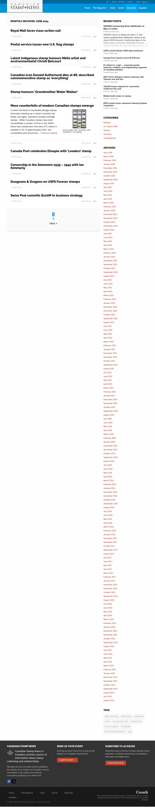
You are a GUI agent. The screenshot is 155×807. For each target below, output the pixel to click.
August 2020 (108, 415)
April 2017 (107, 569)
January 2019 (109, 488)
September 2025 (110, 180)
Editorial (106, 123)
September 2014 (110, 689)
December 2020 (110, 399)
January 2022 (109, 349)
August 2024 (108, 230)
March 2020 (108, 434)
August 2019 (108, 461)
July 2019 (107, 465)
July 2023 (107, 280)
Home (87, 8)
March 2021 (108, 388)
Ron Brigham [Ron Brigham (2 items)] (125, 727)
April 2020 (107, 430)
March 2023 (108, 295)
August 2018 (108, 507)
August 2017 (108, 554)
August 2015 (108, 646)
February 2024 (109, 253)
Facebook (9, 782)
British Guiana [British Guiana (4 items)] (126, 716)
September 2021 (110, 365)
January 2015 (109, 673)
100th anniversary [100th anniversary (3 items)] (111, 716)
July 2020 (107, 419)
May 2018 (107, 519)
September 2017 (110, 550)
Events (121, 8)
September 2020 (110, 411)
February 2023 (109, 299)
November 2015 (110, 635)
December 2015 (110, 631)
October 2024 (109, 222)
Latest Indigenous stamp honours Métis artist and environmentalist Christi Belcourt (48, 59)
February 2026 (109, 160)
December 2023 (110, 261)
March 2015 (108, 666)
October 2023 (109, 268)
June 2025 (108, 191)
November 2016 (110, 589)
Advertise (121, 2)
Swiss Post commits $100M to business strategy (47, 195)
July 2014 (107, 697)
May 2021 (107, 380)
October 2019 (109, 453)
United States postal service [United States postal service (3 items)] (115, 732)
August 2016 (108, 600)
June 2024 (108, 237)
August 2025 (108, 183)
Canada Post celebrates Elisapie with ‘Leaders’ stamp (51, 151)
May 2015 (107, 658)
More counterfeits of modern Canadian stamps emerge (52, 105)
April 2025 (107, 199)
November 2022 (110, 311)
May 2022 (107, 334)
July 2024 (107, 234)
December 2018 (110, 492)
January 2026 (109, 164)
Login (138, 2)
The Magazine (99, 8)
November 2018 (110, 496)
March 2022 (108, 342)
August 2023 (108, 276)
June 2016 (108, 608)
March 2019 (108, 480)
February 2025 (109, 207)
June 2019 (108, 469)
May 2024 (107, 241)
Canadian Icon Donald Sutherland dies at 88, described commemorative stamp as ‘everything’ (52, 76)
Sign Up (145, 2)
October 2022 (109, 315)
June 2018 (108, 515)
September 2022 (110, 318)
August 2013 (108, 700)
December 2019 (110, 446)
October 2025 (109, 176)
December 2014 (110, 677)
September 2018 (110, 504)
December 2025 (110, 168)
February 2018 (109, 531)
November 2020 (110, 403)
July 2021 (107, 372)
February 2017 (109, 577)
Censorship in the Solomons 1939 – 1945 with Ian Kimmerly (47, 166)
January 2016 (109, 627)
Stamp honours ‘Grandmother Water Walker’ (44, 92)
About (114, 2)
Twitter (14, 782)
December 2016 (110, 585)
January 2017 (109, 581)
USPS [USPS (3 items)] (130, 732)
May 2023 (107, 288)
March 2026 (108, 156)
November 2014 (110, 681)
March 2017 (108, 573)
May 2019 (107, 473)
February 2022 (109, 345)
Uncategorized (109, 138)
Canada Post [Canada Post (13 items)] (138, 716)
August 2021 (108, 369)
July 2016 (107, 604)
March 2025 (108, 203)
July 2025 (107, 187)
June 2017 (108, 562)
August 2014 (108, 693)
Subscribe (131, 8)
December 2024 (110, 214)
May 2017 (107, 565)
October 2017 (109, 546)
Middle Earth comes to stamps (117, 96)
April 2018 (107, 523)
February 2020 (109, 438)
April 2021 (107, 384)
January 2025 (109, 210)
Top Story (107, 134)
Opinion (106, 130)
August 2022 (108, 322)
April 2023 (107, 291)
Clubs (112, 8)
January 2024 (109, 257)
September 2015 (110, 643)
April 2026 (107, 153)
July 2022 (107, 326)
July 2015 (107, 650)
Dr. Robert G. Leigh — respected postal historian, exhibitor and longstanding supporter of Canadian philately (125, 67)
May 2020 (107, 426)
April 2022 (107, 338)
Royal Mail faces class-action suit (36, 30)
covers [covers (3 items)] (107, 722)
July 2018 (107, 511)
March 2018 (108, 527)
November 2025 (110, 172)
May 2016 (107, 612)
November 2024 (110, 218)
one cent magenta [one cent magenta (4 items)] (111, 727)
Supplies (143, 8)
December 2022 (110, 307)
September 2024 (110, 226)
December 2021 (110, 353)
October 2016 (109, 592)
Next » (53, 223)
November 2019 (110, 450)
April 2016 (107, 616)
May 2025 (107, 195)
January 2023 (109, 303)
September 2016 (110, 596)
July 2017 (107, 558)
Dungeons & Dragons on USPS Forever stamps (45, 181)
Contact (129, 2)
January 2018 (109, 534)
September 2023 (110, 272)
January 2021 (109, 396)
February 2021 (109, 392)
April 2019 (107, 477)
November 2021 (110, 357)
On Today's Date (110, 126)
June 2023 (108, 284)
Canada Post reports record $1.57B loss (121, 58)
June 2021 (108, 376)
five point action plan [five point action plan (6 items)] (120, 722)
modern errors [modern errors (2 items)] (136, 722)
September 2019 (110, 457)
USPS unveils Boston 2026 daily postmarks (123, 51)
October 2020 (109, 407)
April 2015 (107, 662)
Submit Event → (67, 760)
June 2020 (108, 423)
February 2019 (109, 484)
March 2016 (108, 619)
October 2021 (109, 361)
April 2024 (107, 245)
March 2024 (108, 249)
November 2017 (110, 542)
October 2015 (109, 639)
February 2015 (109, 670)
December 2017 (110, 538)
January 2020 (109, 442)
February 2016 (109, 623)
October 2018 (109, 500)
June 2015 (108, 654)
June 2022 (108, 330)
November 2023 (110, 264)
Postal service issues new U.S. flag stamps (42, 44)
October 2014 (109, 685)
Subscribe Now (116, 763)
